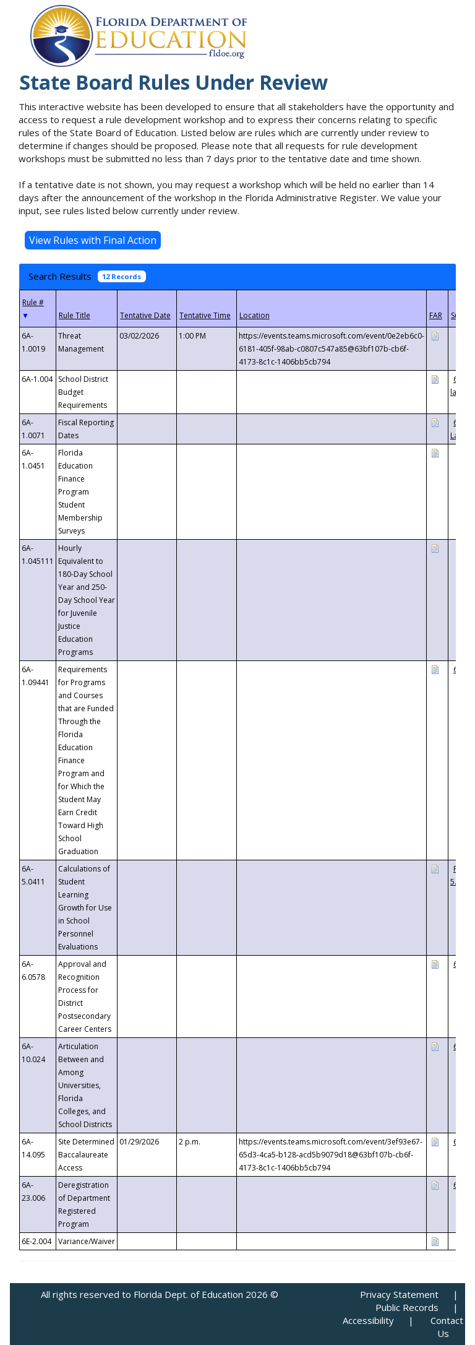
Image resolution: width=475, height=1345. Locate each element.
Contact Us (446, 1326)
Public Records (407, 1307)
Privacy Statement (399, 1294)
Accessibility (368, 1320)
